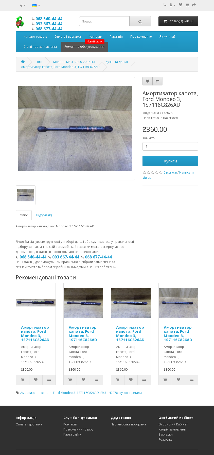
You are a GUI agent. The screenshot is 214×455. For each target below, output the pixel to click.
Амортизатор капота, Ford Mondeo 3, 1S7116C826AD (60, 67)
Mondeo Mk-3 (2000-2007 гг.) (74, 62)
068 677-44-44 (48, 29)
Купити (170, 160)
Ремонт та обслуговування (84, 45)
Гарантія (116, 36)
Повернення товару (78, 429)
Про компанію (141, 36)
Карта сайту (72, 434)
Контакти (95, 36)
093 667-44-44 (48, 24)
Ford (38, 62)
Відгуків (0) (44, 215)
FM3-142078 (109, 393)
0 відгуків (170, 172)
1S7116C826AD (88, 393)
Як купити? (167, 36)
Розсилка (165, 439)
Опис (24, 215)
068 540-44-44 (48, 18)
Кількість (148, 138)
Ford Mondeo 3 (64, 393)
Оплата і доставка (68, 36)
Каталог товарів (35, 36)
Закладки (165, 434)
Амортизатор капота (35, 393)
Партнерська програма (128, 424)
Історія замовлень (172, 429)
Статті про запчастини (40, 46)
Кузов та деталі (117, 62)
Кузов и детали (130, 393)
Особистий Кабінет (173, 424)
